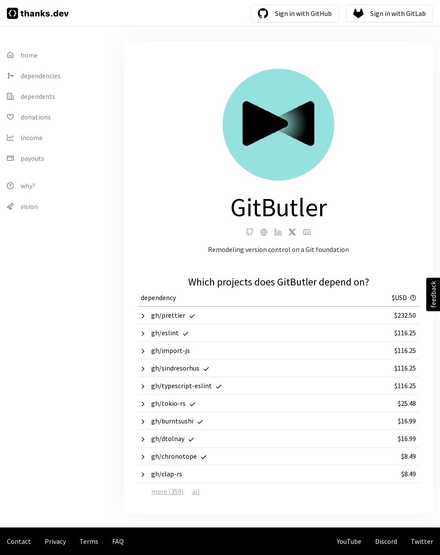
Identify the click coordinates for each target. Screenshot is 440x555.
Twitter (422, 541)
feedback (433, 294)
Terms (88, 541)
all (196, 491)
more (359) (167, 491)
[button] (278, 315)
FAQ (118, 541)
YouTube (349, 541)
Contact (19, 541)
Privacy (55, 541)
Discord (386, 541)
